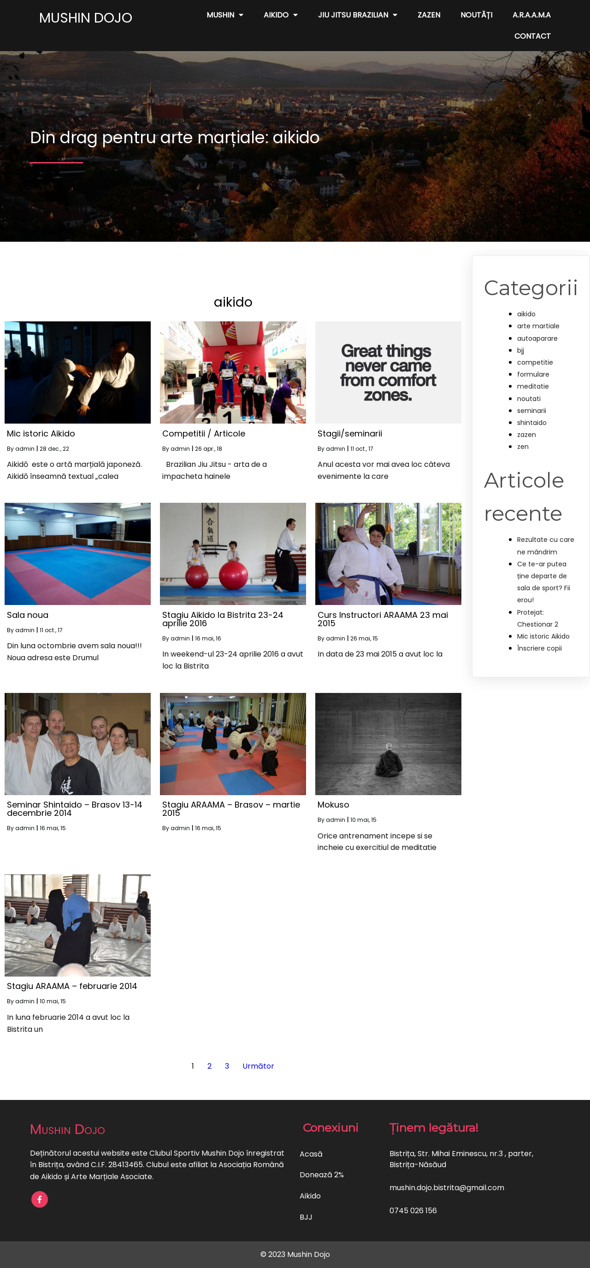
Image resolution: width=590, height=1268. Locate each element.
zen (523, 446)
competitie (535, 362)
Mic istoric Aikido (543, 636)
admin (25, 449)
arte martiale (538, 326)
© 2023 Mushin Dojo (295, 1254)
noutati (529, 398)
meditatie (533, 386)
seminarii (531, 410)
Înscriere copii (539, 648)
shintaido (532, 422)
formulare (533, 374)
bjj (520, 350)
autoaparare (537, 338)
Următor (258, 1066)
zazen (526, 434)
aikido (526, 314)
